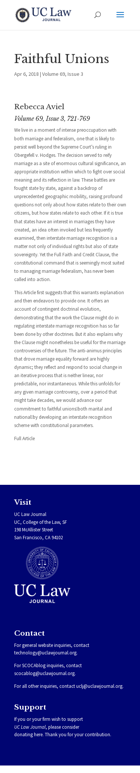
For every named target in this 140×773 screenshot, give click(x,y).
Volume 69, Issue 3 (62, 74)
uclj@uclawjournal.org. (100, 686)
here (38, 734)
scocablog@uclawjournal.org (44, 673)
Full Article (24, 438)
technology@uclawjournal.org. (46, 653)
